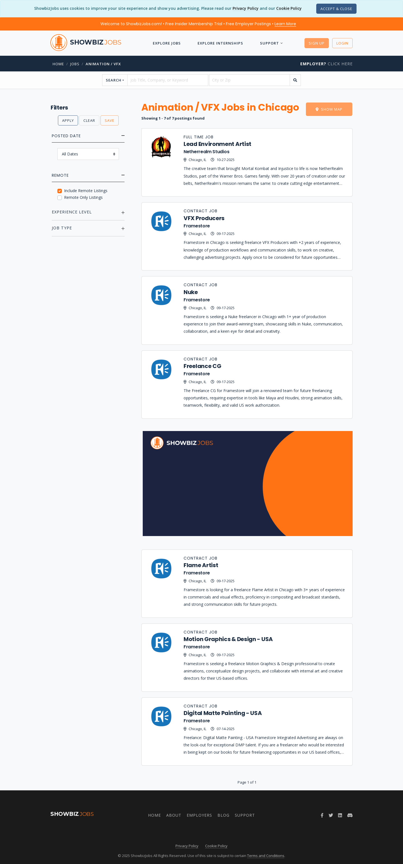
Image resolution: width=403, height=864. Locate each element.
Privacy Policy (246, 8)
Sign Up (317, 43)
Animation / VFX (103, 63)
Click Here (326, 63)
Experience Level (72, 212)
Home (58, 63)
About (173, 815)
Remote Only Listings (83, 197)
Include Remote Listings (85, 190)
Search (113, 80)
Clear (89, 120)
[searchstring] (167, 80)
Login (342, 43)
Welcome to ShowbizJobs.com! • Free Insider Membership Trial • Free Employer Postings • (198, 24)
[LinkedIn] (340, 815)
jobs (74, 63)
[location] (249, 80)
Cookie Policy (289, 8)
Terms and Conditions (265, 855)
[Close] (336, 9)
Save (109, 120)
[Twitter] (331, 815)
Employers (199, 815)
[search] (295, 80)
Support (269, 43)
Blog (223, 815)
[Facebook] (322, 815)
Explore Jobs (167, 43)
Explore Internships (220, 43)
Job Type (62, 227)
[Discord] (350, 815)
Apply (68, 120)
